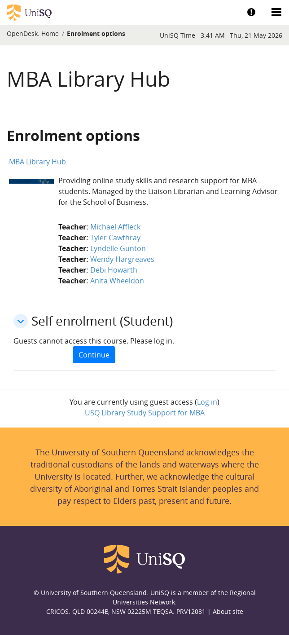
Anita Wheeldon (117, 281)
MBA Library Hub (37, 162)
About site (228, 611)
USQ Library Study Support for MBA (145, 413)
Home (50, 33)
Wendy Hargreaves (122, 259)
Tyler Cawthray (115, 238)
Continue (94, 355)
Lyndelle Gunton (118, 248)
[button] (20, 321)
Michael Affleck (115, 227)
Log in (207, 402)
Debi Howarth (113, 270)
